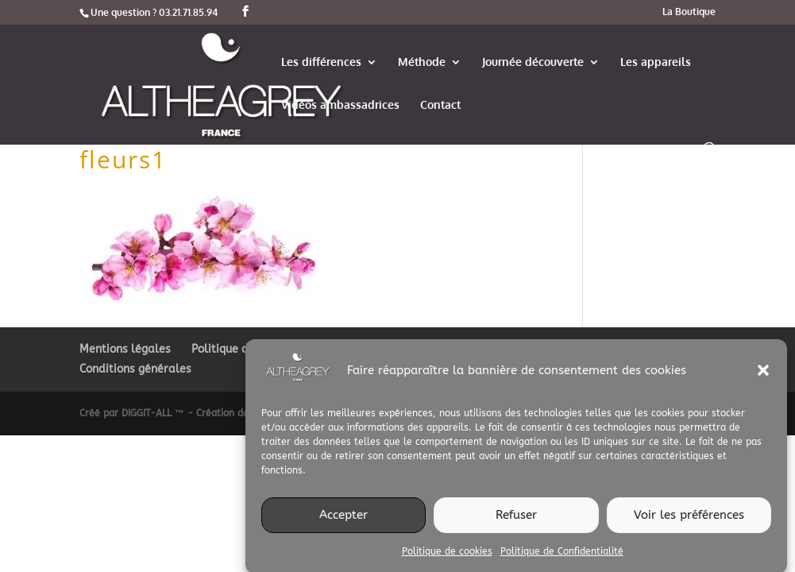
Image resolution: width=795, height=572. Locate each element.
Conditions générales (135, 369)
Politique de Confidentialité (561, 555)
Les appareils (655, 62)
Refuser (516, 519)
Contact (440, 105)
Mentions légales (125, 349)
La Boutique (689, 12)
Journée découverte (533, 62)
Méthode (422, 62)
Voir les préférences (689, 519)
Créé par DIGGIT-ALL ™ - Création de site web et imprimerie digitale (236, 413)
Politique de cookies (447, 555)
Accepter (343, 519)
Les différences (321, 62)
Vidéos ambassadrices (340, 105)
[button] (763, 375)
